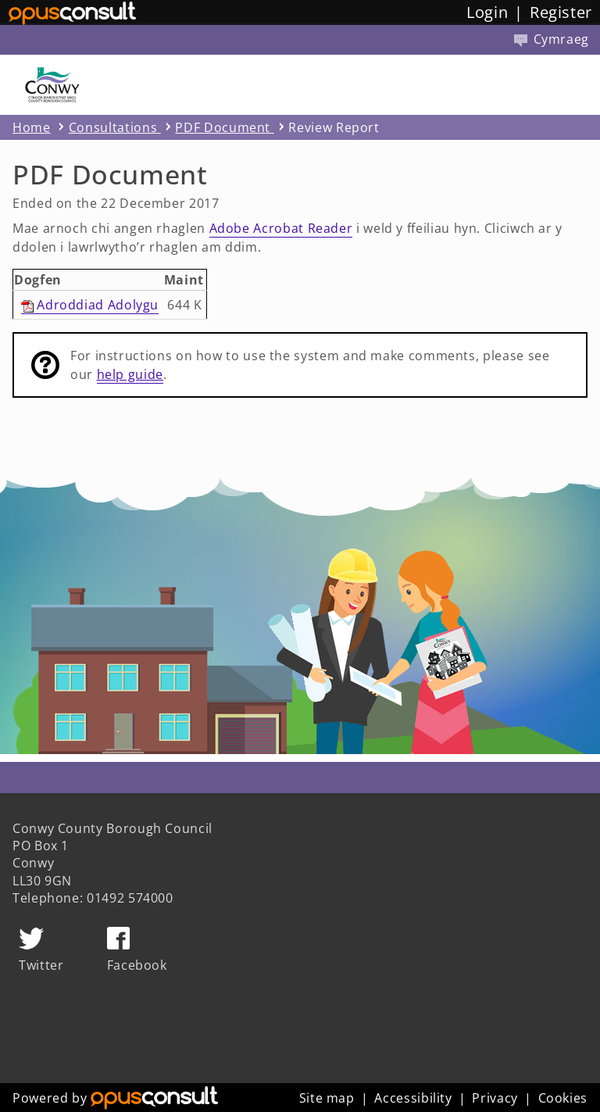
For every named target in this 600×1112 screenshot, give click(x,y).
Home (31, 127)
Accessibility (413, 1098)
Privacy (494, 1098)
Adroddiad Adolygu (90, 304)
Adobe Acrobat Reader (281, 228)
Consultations (115, 127)
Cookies (563, 1098)
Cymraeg (551, 39)
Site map (327, 1098)
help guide (130, 374)
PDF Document (224, 127)
